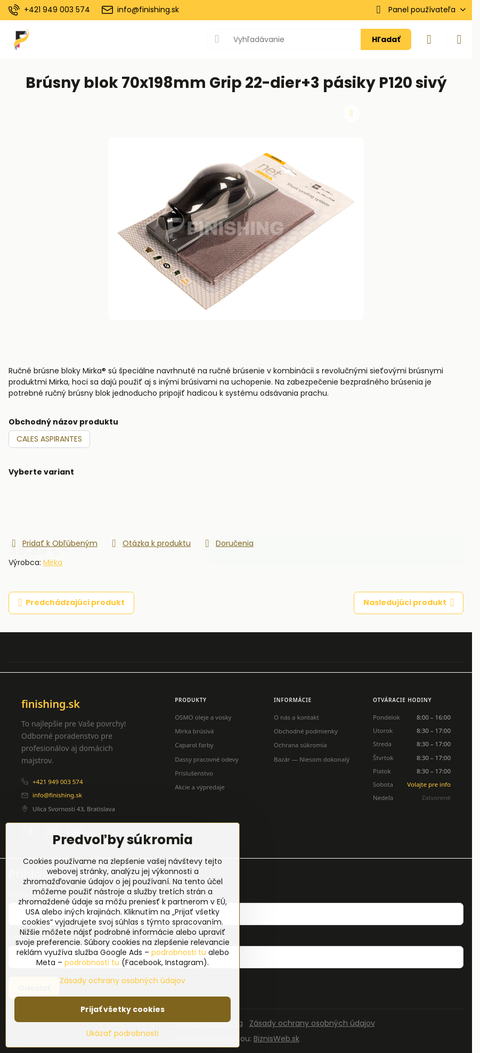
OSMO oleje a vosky (203, 717)
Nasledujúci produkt (408, 602)
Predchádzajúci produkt (71, 602)
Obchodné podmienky (306, 731)
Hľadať (386, 39)
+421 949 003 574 (57, 782)
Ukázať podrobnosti (122, 1033)
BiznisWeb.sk (276, 1038)
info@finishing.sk (57, 795)
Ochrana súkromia (300, 745)
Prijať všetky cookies (122, 1009)
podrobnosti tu (178, 952)
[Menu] (459, 39)
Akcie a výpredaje (200, 787)
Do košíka (336, 507)
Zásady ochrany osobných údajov (312, 1023)
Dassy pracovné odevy (206, 759)
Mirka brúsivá (194, 731)
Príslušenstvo (194, 773)
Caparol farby (194, 745)
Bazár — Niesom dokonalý (311, 759)
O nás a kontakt (296, 717)
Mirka (52, 562)
